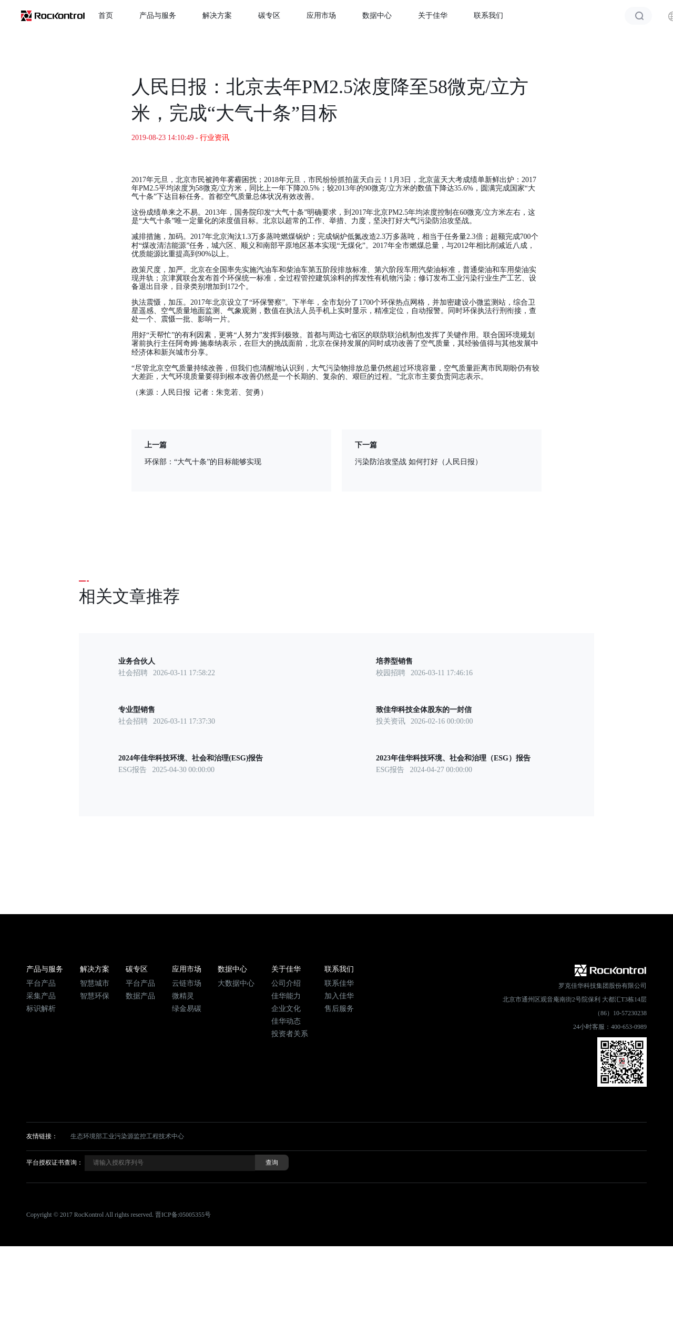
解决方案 (217, 15)
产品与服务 (157, 15)
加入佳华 (339, 996)
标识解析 (41, 1009)
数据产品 (140, 996)
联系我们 (488, 15)
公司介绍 (286, 983)
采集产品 (41, 996)
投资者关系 (289, 1034)
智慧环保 (94, 996)
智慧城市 (94, 983)
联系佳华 (339, 983)
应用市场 (321, 15)
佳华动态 (286, 1021)
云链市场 (186, 983)
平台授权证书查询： (54, 1162)
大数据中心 (236, 983)
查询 (272, 1162)
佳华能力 (286, 996)
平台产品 (41, 983)
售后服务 (339, 1009)
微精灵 (183, 996)
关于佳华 (432, 15)
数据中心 (377, 15)
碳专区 (269, 15)
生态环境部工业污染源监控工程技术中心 (127, 1136)
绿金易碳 (186, 1009)
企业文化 (286, 1009)
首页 (105, 15)
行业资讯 (214, 138)
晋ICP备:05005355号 (183, 1214)
